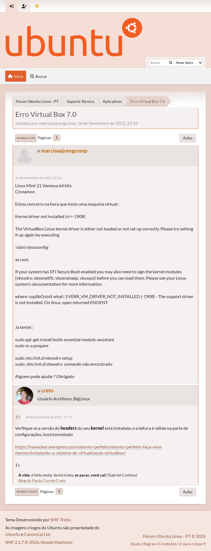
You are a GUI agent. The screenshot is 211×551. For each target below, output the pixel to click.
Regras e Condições (160, 543)
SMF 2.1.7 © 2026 (22, 542)
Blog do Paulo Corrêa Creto (42, 480)
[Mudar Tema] (37, 6)
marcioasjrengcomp (64, 150)
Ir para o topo (27, 491)
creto (47, 390)
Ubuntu (12, 534)
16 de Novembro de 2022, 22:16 (38, 178)
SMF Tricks (60, 519)
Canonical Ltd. (37, 534)
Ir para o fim (26, 138)
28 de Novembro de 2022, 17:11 (49, 417)
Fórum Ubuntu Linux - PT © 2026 (174, 536)
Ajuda (136, 543)
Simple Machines (57, 542)
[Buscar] (170, 63)
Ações (188, 138)
